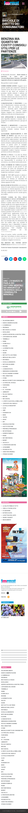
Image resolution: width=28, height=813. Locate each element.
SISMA (3, 341)
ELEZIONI (4, 366)
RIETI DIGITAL (5, 398)
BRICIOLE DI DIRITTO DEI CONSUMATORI (12, 380)
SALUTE (4, 350)
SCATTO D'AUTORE (7, 426)
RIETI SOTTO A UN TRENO (9, 355)
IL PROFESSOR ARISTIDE (8, 445)
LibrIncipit (5, 392)
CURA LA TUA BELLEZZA (8, 508)
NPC (3, 421)
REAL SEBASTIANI (7, 376)
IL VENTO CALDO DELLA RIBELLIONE (11, 401)
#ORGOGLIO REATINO (7, 424)
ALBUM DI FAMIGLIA (7, 433)
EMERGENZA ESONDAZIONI (9, 371)
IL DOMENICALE (6, 325)
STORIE (4, 378)
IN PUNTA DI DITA (6, 513)
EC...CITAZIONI (6, 389)
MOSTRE (4, 396)
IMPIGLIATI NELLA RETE (8, 357)
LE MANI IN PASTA (7, 369)
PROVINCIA (5, 327)
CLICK (3, 408)
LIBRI (3, 410)
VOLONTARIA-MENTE (7, 320)
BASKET (4, 440)
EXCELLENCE (5, 332)
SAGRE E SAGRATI (7, 517)
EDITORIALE (5, 359)
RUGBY (3, 435)
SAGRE (3, 353)
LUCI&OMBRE (5, 447)
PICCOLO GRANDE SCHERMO (9, 373)
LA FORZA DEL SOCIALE (8, 382)
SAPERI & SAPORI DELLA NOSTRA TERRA (13, 334)
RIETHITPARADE (6, 431)
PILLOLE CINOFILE (7, 394)
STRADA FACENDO (7, 454)
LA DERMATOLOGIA (7, 348)
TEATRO (4, 417)
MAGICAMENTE (6, 520)
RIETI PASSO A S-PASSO (8, 329)
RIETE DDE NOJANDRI (7, 364)
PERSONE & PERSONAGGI (9, 428)
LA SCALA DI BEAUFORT (8, 405)
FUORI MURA (5, 385)
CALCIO (4, 387)
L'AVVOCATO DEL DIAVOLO (9, 403)
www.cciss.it (23, 211)
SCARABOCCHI (6, 412)
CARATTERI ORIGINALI (8, 451)
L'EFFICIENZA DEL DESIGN (9, 336)
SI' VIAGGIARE (5, 510)
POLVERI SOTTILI (6, 449)
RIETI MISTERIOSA (7, 438)
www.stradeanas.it (6, 231)
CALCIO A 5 (5, 442)
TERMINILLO (5, 339)
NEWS (3, 415)
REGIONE (4, 346)
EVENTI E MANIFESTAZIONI (9, 323)
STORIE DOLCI (5, 343)
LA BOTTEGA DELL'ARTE (8, 515)
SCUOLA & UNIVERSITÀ (8, 362)
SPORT (3, 419)
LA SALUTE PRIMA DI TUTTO (9, 506)
